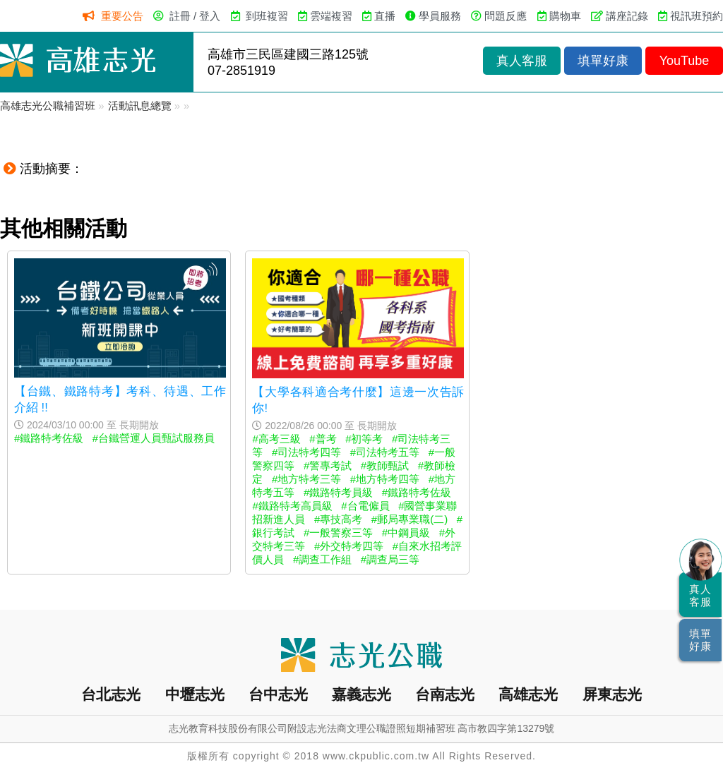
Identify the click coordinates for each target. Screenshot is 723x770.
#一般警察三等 (338, 533)
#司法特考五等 (384, 452)
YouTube (684, 61)
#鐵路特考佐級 (48, 438)
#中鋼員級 (406, 533)
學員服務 (440, 16)
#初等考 (364, 439)
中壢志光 (195, 694)
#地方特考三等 (306, 479)
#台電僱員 (365, 506)
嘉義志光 (361, 694)
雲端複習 (331, 16)
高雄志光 (528, 694)
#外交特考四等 (348, 546)
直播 (384, 16)
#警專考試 (328, 465)
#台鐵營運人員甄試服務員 (153, 438)
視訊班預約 (696, 16)
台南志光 (444, 694)
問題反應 (505, 16)
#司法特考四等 (306, 452)
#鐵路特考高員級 (292, 506)
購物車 (565, 16)
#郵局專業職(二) (409, 519)
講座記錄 (627, 16)
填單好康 (603, 61)
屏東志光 (612, 694)
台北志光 (111, 694)
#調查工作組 (322, 559)
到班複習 (267, 16)
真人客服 (521, 61)
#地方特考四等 (384, 479)
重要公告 (122, 16)
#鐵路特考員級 (338, 492)
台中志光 (278, 694)
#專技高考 (338, 519)
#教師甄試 (385, 465)
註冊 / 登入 (195, 16)
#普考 (322, 439)
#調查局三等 (390, 559)
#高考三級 (276, 439)
